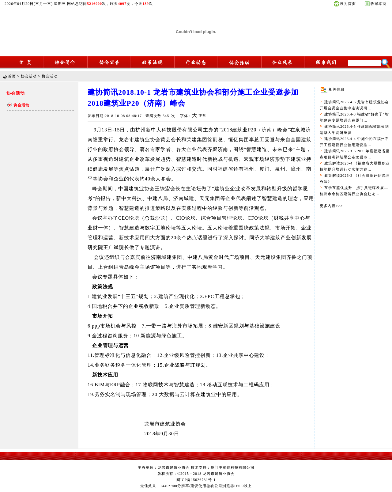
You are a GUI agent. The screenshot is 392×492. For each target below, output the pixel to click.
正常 (202, 116)
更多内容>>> (331, 206)
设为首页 (348, 4)
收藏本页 (378, 4)
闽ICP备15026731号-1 (196, 480)
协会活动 (29, 76)
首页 (12, 76)
